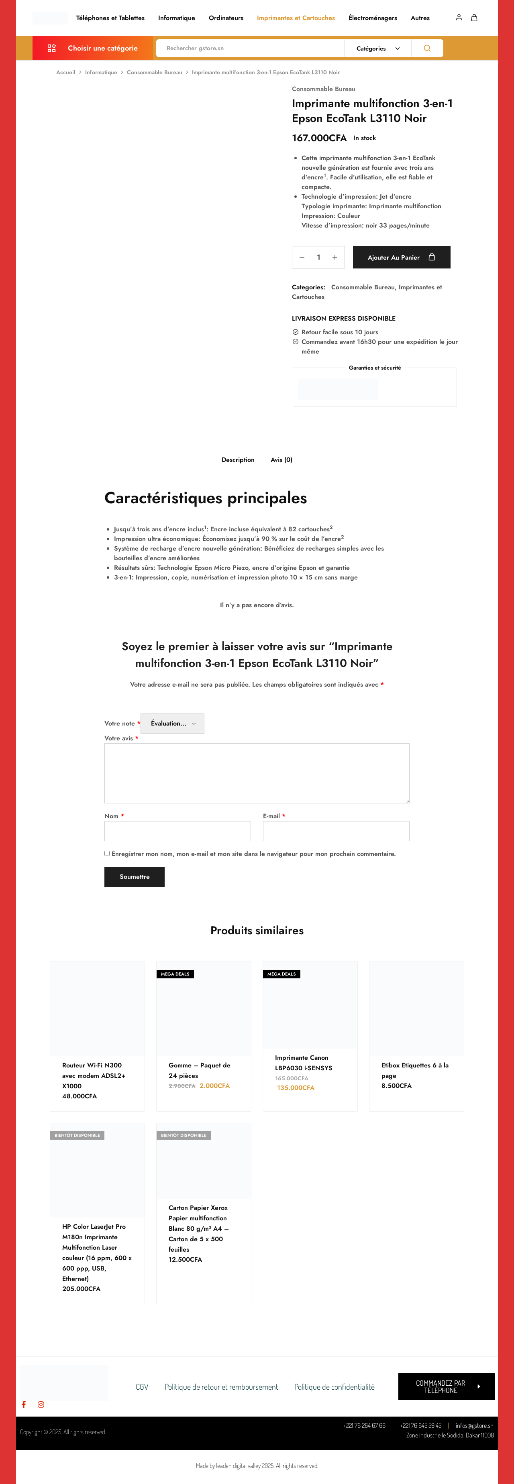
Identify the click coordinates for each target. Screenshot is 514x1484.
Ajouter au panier (402, 257)
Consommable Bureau (154, 72)
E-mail (274, 816)
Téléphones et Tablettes (110, 18)
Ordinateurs (226, 18)
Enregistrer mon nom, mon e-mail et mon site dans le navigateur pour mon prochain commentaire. (254, 853)
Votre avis (121, 738)
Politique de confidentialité (334, 1386)
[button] (446, 1386)
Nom (114, 816)
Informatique (176, 18)
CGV (142, 1386)
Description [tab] (238, 459)
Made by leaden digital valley (228, 1466)
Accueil (65, 72)
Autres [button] (420, 18)
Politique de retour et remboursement (221, 1386)
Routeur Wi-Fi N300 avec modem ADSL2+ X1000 (94, 1076)
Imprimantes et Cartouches (296, 18)
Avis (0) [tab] (281, 459)
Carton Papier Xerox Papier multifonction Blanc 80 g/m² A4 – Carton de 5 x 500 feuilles (199, 1228)
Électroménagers (373, 18)
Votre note (122, 723)
